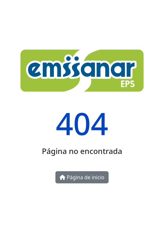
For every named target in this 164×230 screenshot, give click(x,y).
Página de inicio (82, 177)
